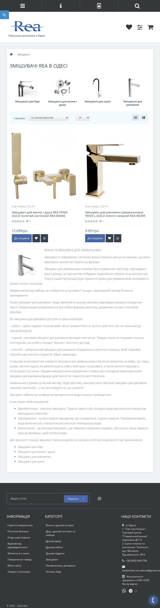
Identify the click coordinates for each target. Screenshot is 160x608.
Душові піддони (55, 553)
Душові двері (53, 541)
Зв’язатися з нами (18, 553)
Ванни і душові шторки (60, 525)
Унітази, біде (53, 571)
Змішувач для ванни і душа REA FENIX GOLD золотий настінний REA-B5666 (40, 214)
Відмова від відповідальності (18, 545)
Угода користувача (19, 537)
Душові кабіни (54, 547)
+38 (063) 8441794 (134, 560)
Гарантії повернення (20, 525)
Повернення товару (20, 559)
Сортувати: (19, 118)
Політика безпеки (18, 531)
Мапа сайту (14, 565)
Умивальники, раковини (61, 565)
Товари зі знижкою (19, 571)
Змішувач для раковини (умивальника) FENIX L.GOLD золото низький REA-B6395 (115, 214)
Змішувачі (52, 559)
